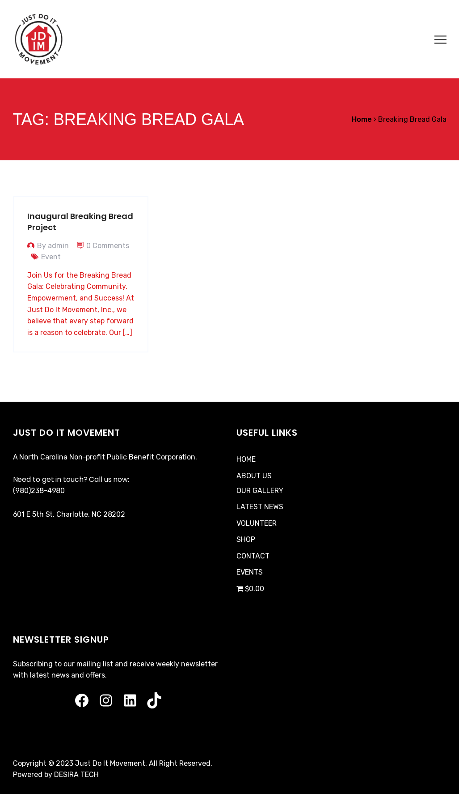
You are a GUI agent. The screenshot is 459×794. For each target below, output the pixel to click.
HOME (246, 459)
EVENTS (249, 572)
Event (51, 257)
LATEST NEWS (259, 506)
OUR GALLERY (259, 490)
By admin (53, 245)
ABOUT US (254, 476)
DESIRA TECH (76, 774)
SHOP (245, 539)
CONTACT (253, 556)
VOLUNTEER (256, 523)
